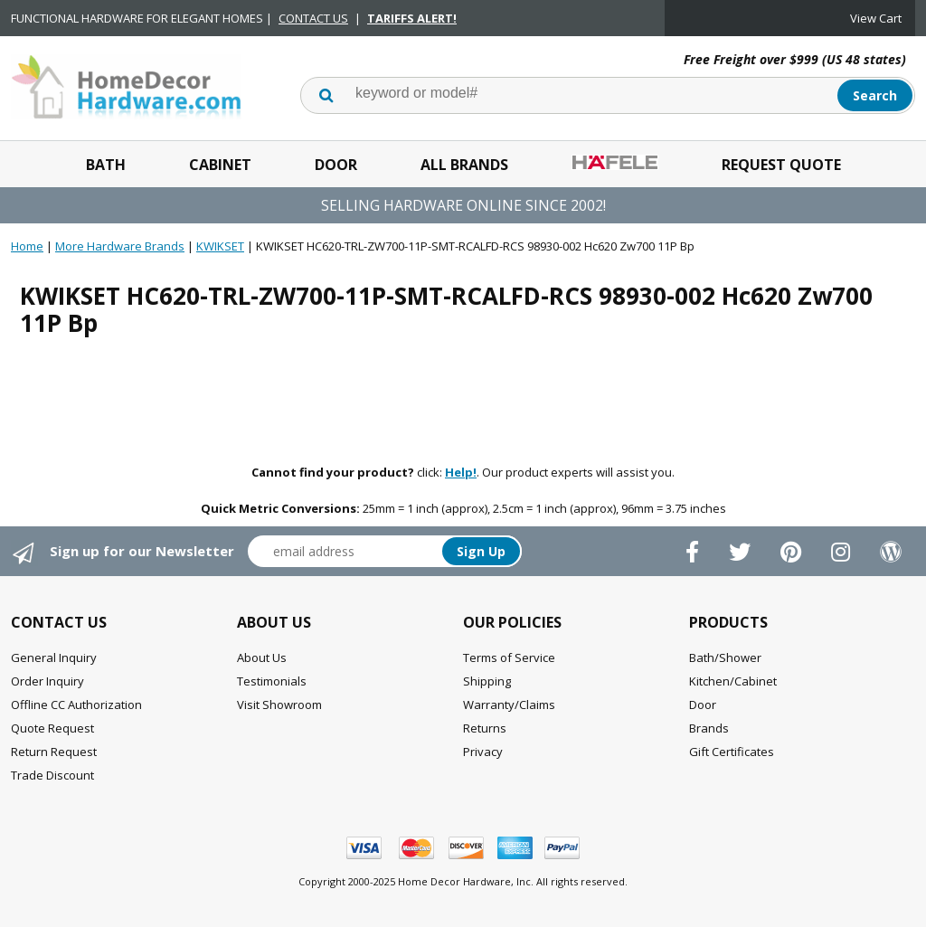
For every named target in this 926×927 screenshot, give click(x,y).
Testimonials (272, 681)
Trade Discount (52, 775)
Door (336, 165)
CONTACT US (313, 18)
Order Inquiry (47, 681)
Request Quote (781, 165)
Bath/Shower (725, 657)
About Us (262, 657)
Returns (484, 728)
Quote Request (52, 728)
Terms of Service (509, 657)
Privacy (483, 751)
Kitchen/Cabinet (733, 681)
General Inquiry (54, 657)
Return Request (54, 751)
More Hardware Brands (119, 246)
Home (27, 246)
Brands (709, 728)
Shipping (487, 681)
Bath (106, 165)
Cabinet (220, 165)
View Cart (876, 18)
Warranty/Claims (509, 704)
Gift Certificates (731, 751)
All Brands (464, 165)
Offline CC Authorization (76, 704)
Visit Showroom (279, 704)
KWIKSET (220, 246)
